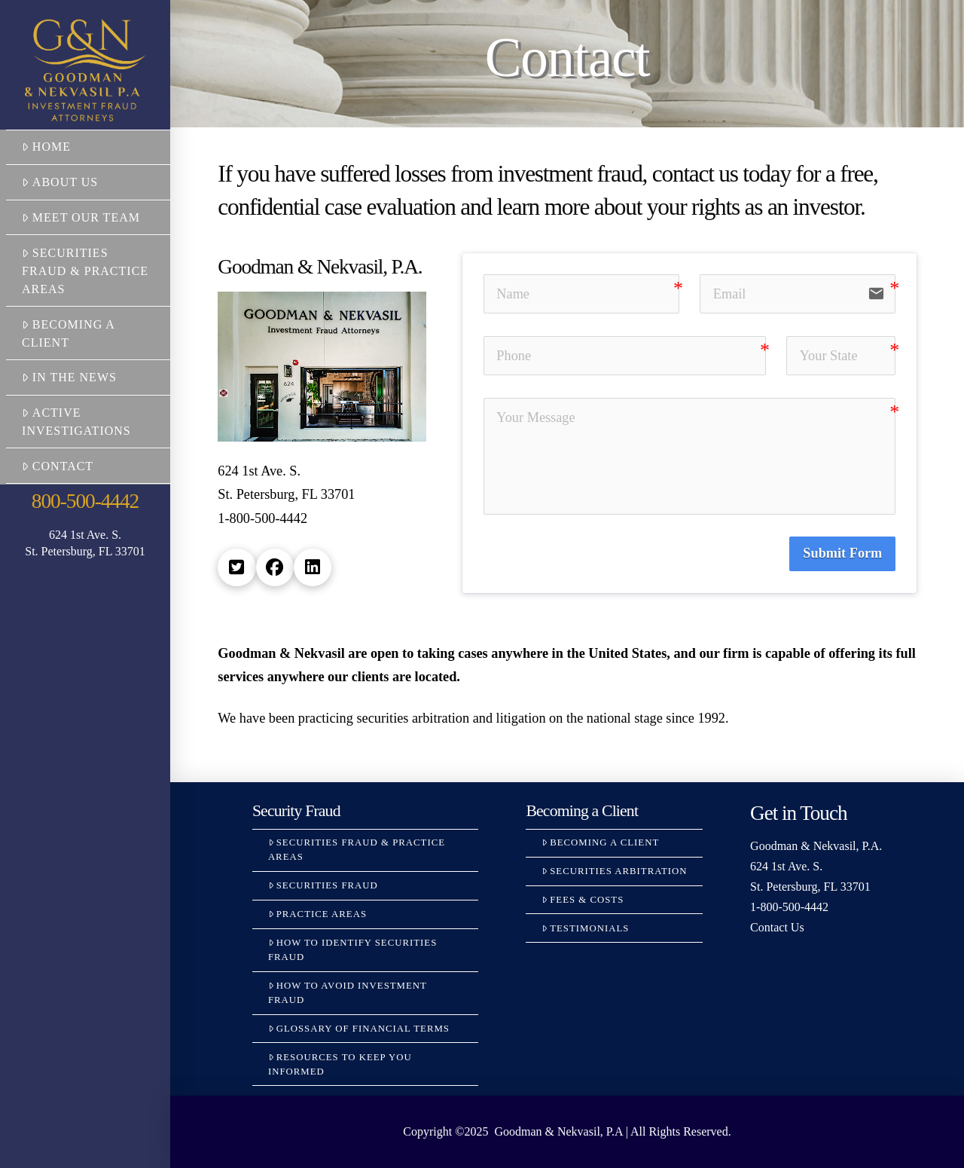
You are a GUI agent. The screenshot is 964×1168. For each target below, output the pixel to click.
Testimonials (585, 928)
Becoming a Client (68, 333)
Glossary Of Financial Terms (359, 1028)
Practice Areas (317, 914)
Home (46, 146)
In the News (69, 377)
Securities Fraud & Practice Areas (85, 270)
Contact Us (777, 927)
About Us (60, 182)
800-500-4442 (85, 501)
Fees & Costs (582, 899)
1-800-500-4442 (789, 906)
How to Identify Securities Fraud (352, 949)
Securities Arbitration (614, 871)
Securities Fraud (323, 885)
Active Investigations (76, 421)
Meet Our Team (81, 217)
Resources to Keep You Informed (340, 1064)
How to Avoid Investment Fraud (347, 992)
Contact (57, 466)
